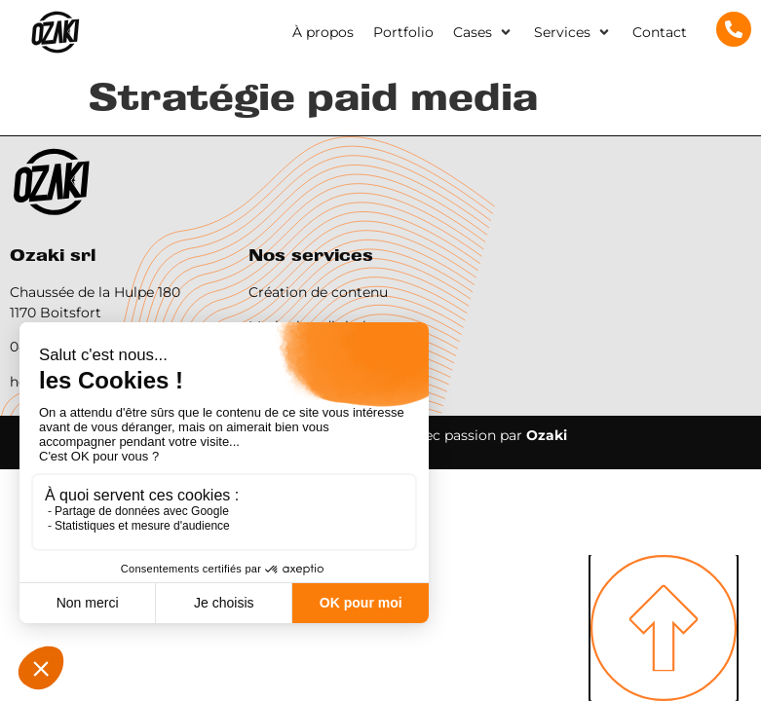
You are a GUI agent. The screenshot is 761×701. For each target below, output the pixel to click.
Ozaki (546, 435)
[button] (483, 33)
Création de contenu (318, 292)
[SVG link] (55, 32)
